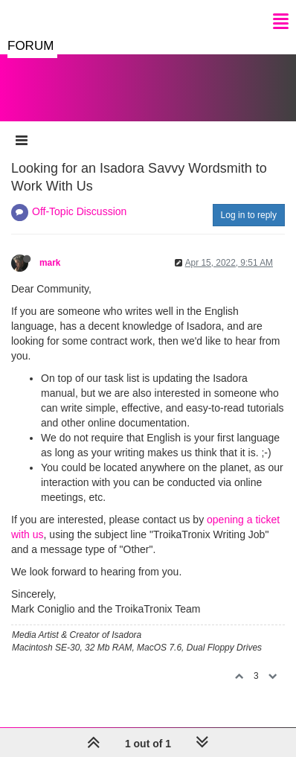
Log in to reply (249, 215)
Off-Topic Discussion (79, 211)
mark (49, 263)
